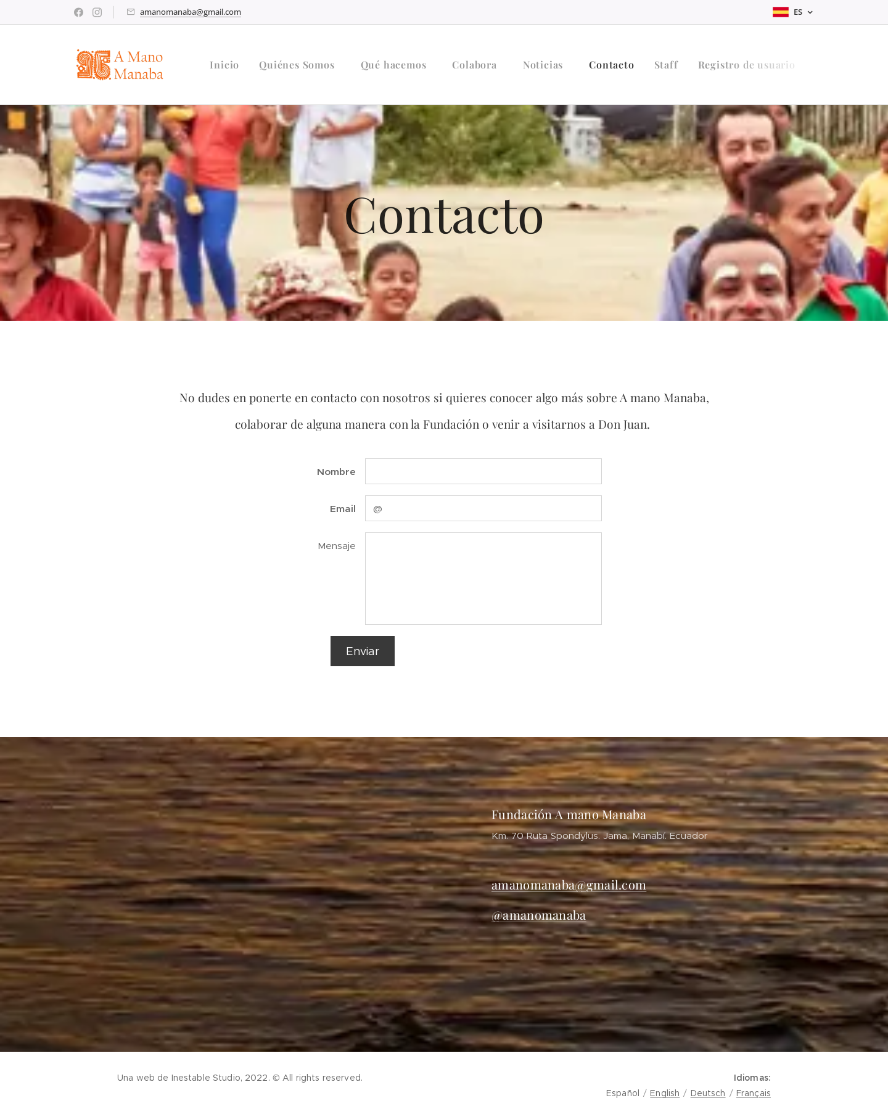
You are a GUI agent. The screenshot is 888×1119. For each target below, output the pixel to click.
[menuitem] (228, 64)
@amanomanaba (538, 914)
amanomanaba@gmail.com (190, 11)
